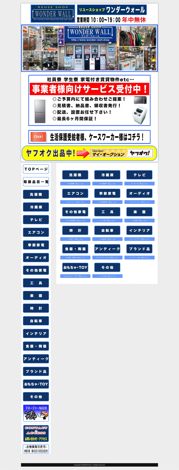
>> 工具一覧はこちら (107, 220)
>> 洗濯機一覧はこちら (75, 183)
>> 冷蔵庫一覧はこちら (107, 183)
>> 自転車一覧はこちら (107, 239)
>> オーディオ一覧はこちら (139, 202)
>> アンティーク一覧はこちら (107, 257)
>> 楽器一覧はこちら (139, 220)
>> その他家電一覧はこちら (75, 220)
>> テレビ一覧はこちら (139, 183)
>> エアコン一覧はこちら (75, 202)
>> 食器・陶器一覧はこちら (75, 257)
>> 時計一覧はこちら (75, 239)
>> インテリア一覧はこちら (139, 239)
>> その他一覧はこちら (107, 276)
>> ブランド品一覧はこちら (139, 257)
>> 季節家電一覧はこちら (107, 202)
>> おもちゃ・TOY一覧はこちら (75, 276)
